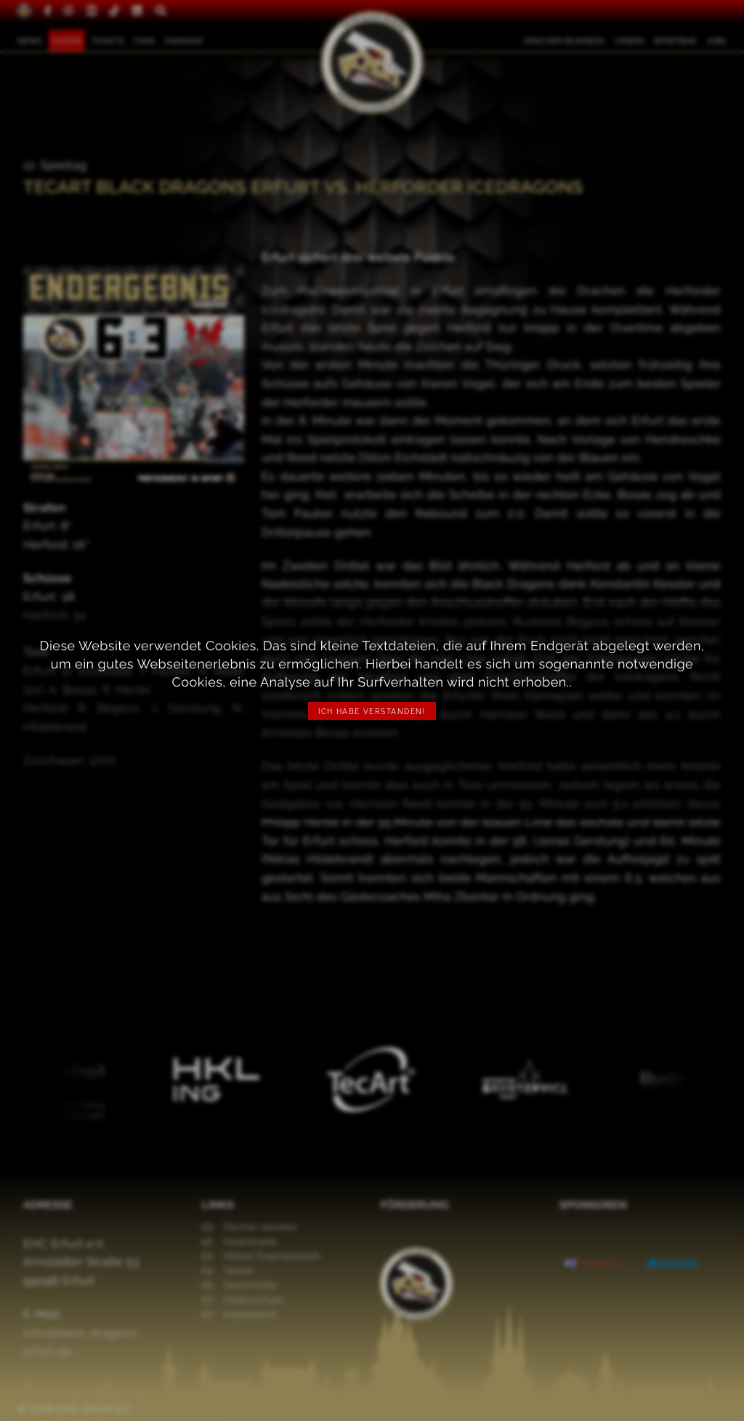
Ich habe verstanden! (372, 712)
